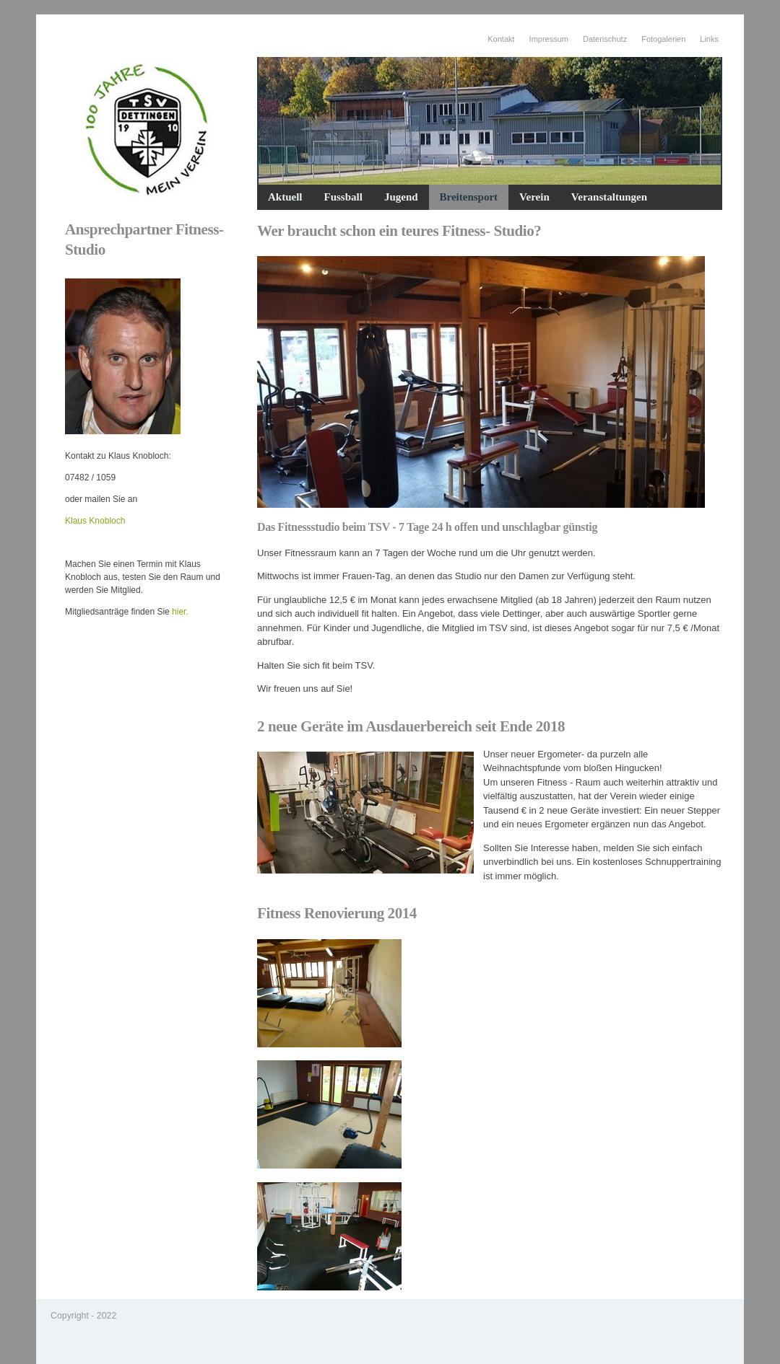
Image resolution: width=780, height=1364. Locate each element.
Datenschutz (605, 39)
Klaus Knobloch (95, 521)
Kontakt (501, 39)
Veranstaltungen (609, 197)
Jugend (401, 197)
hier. (180, 612)
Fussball (343, 197)
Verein (534, 197)
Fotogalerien (663, 39)
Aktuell (285, 197)
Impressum (548, 39)
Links (709, 39)
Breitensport (469, 197)
